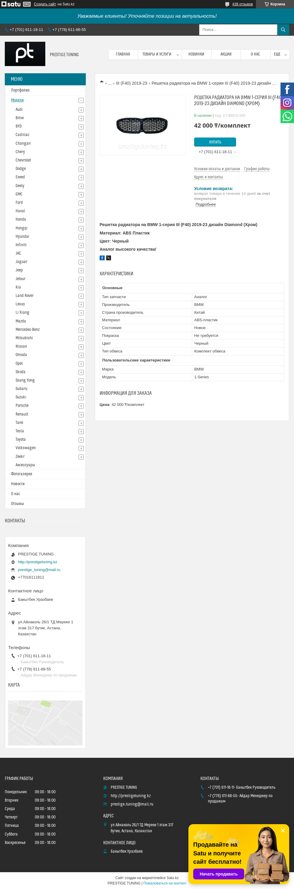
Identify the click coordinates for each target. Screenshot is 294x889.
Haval (20, 211)
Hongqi (22, 228)
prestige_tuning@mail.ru (39, 569)
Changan (23, 143)
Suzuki (21, 397)
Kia (18, 287)
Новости (18, 484)
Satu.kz (172, 878)
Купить (215, 142)
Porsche (22, 405)
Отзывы (17, 503)
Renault (22, 414)
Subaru (21, 388)
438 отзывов (242, 4)
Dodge (21, 168)
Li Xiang (22, 312)
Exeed (20, 177)
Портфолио (20, 90)
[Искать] (283, 29)
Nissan (21, 346)
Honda (21, 219)
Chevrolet (23, 160)
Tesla (20, 431)
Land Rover (25, 295)
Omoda (21, 354)
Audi (19, 109)
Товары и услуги (156, 54)
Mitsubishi (24, 338)
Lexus (20, 304)
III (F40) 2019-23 (131, 83)
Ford (19, 202)
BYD (19, 126)
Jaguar (21, 261)
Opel (19, 363)
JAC (18, 253)
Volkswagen (26, 448)
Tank (19, 422)
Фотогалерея (21, 474)
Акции (226, 54)
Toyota (21, 439)
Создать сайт (45, 4)
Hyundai (22, 236)
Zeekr (20, 456)
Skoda (21, 372)
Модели (17, 100)
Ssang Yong (25, 380)
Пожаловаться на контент (164, 883)
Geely (20, 185)
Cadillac (22, 134)
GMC (19, 194)
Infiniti (21, 245)
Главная (123, 54)
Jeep (19, 270)
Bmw (20, 118)
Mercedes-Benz (28, 329)
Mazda (21, 321)
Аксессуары (25, 465)
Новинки (196, 54)
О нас (255, 54)
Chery (20, 152)
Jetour (21, 279)
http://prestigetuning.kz (37, 562)
